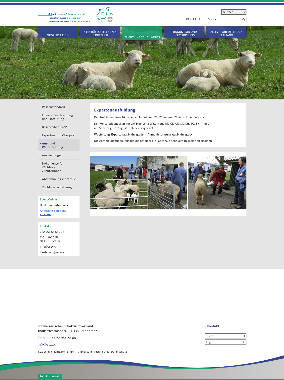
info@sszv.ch (48, 246)
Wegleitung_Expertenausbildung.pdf (118, 134)
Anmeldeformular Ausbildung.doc (170, 134)
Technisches (101, 351)
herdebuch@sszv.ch (53, 252)
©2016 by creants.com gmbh (57, 351)
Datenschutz (119, 351)
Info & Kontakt (49, 376)
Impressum (85, 351)
